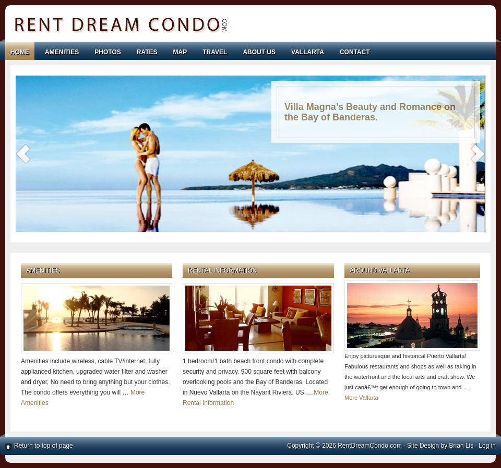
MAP (180, 52)
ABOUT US (259, 52)
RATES (147, 52)
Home (19, 52)
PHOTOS (107, 52)
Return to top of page (43, 445)
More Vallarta (361, 398)
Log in (487, 445)
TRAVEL (214, 52)
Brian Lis (461, 445)
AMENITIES (62, 52)
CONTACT (355, 52)
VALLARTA (307, 52)
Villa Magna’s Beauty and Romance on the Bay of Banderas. (370, 112)
